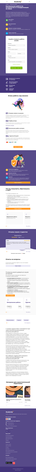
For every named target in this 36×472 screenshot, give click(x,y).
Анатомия (26, 320)
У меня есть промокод (16, 64)
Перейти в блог (27, 405)
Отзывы (7, 447)
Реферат (7, 440)
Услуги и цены (8, 444)
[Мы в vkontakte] (7, 431)
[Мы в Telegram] (9, 431)
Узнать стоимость (18, 146)
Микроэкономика (10, 320)
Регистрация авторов (10, 460)
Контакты (7, 448)
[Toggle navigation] (7, 1)
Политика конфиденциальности (18, 468)
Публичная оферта (18, 470)
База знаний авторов (10, 457)
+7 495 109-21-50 (11, 424)
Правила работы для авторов (11, 458)
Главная (7, 4)
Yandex (24, 253)
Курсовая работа (9, 437)
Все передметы (27, 322)
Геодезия (19, 320)
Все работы (28, 226)
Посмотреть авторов (10, 125)
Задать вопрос (18, 265)
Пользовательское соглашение (11, 451)
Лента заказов (8, 445)
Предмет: (9, 47)
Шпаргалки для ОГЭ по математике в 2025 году (13, 400)
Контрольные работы (13, 4)
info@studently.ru (11, 423)
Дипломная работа (9, 438)
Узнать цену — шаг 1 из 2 (16, 67)
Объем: (9, 51)
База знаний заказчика (10, 450)
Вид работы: (10, 43)
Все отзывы (28, 251)
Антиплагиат (8, 453)
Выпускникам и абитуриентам (11, 395)
